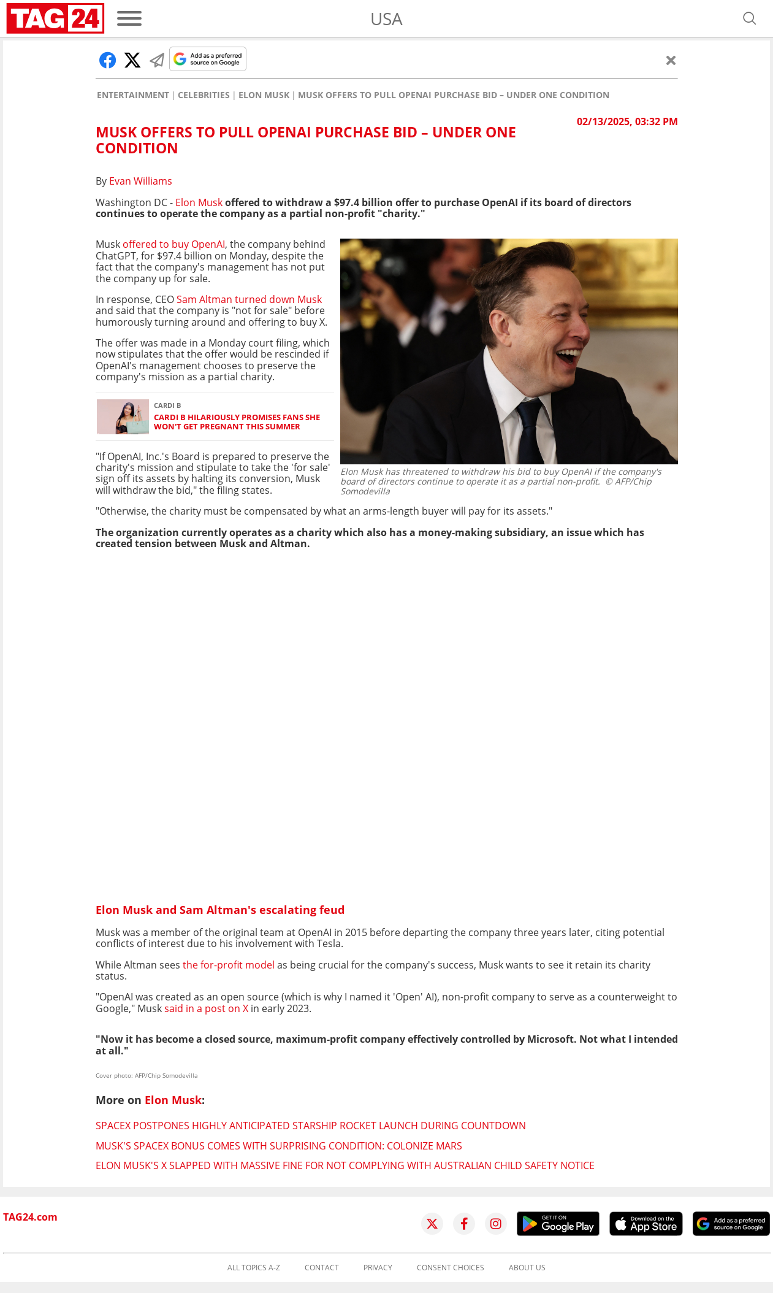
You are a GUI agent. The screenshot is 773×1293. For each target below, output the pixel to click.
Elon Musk (263, 95)
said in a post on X (206, 1008)
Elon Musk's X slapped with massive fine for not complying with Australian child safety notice (345, 1165)
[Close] (671, 60)
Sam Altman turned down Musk (249, 299)
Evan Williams (140, 181)
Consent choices (450, 1268)
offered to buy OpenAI (174, 244)
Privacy (378, 1268)
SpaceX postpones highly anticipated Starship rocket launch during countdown (311, 1125)
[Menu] (129, 18)
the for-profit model (229, 965)
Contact (322, 1268)
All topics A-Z (253, 1268)
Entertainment (133, 95)
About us (527, 1268)
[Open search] (750, 18)
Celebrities (204, 95)
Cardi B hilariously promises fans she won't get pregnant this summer (237, 422)
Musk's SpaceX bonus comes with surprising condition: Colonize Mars (279, 1146)
